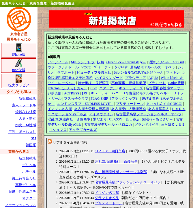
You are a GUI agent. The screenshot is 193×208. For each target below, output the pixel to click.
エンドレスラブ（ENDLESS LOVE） (85, 104)
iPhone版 (18, 53)
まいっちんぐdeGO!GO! (164, 104)
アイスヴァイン (101, 114)
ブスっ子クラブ (76, 98)
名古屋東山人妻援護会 (128, 109)
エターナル (108, 88)
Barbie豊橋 (176, 83)
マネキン (173, 72)
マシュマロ (58, 130)
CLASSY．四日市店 (124, 119)
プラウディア (135, 78)
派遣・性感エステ (22, 192)
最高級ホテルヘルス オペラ (152, 67)
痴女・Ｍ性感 (25, 125)
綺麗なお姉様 (25, 112)
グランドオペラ (146, 124)
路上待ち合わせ (24, 178)
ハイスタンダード (109, 78)
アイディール (58, 62)
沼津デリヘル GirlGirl (166, 62)
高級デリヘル (25, 185)
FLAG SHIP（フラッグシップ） (115, 98)
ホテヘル (29, 172)
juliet (93, 88)
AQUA (153, 78)
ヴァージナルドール (63, 67)
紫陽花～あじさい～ (157, 119)
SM (33, 138)
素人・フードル (24, 105)
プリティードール (130, 104)
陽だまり (100, 119)
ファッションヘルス (20, 205)
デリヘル (29, 165)
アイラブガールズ (83, 130)
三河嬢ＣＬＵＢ (173, 124)
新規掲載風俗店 (62, 3)
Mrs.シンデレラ (83, 62)
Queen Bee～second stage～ (126, 62)
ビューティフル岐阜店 (94, 72)
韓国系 (31, 145)
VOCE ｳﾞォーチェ (96, 67)
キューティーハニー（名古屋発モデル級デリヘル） (130, 93)
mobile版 (18, 68)
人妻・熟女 (27, 118)
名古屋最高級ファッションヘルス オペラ (148, 114)
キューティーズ (131, 88)
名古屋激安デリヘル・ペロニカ (108, 124)
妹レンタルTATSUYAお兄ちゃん (138, 72)
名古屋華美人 (158, 109)
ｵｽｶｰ (85, 93)
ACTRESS (71, 93)
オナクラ (29, 198)
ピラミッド (157, 83)
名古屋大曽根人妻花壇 (91, 109)
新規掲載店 (27, 98)
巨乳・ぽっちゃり (22, 132)
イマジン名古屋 (60, 109)
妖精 (100, 62)
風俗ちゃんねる (13, 3)
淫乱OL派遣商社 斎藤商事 (69, 119)
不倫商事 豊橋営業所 (128, 83)
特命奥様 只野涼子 (93, 83)
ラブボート (65, 72)
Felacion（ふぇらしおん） (67, 88)
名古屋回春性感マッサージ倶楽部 (121, 172)
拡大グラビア (18, 83)
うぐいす (121, 67)
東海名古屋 (38, 3)
